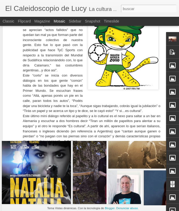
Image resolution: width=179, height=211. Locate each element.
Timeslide (111, 21)
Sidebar (75, 21)
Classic (8, 21)
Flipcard (24, 21)
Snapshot (92, 21)
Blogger (110, 208)
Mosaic (59, 21)
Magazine (42, 21)
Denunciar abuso (127, 208)
